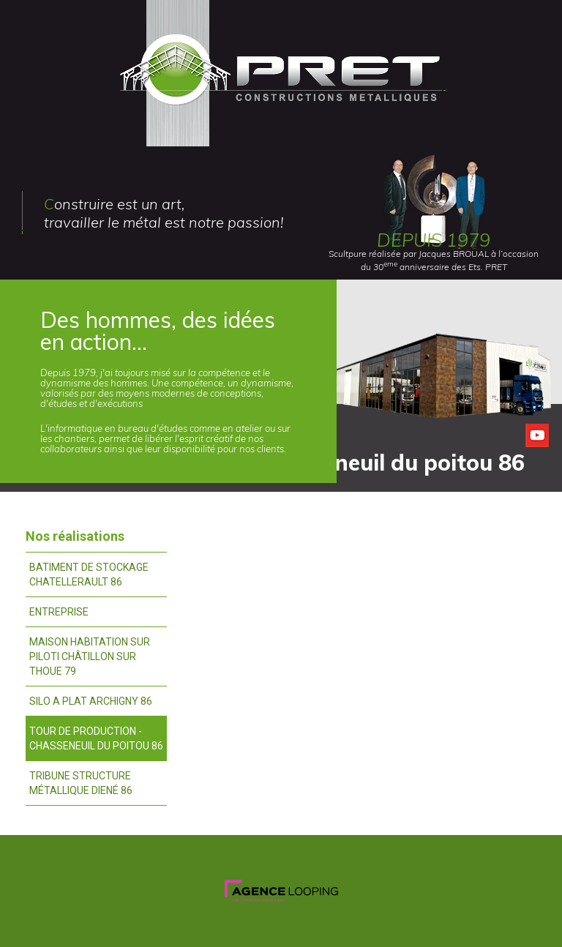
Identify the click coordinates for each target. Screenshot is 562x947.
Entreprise (59, 612)
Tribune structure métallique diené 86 (80, 783)
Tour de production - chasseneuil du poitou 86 (96, 738)
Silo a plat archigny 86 (90, 701)
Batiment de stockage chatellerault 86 (89, 574)
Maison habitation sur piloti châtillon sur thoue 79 (89, 656)
